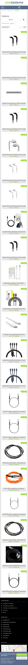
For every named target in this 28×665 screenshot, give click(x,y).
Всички (12, 23)
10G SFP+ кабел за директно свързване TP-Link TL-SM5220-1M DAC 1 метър (14, 411)
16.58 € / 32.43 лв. (14, 362)
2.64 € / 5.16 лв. (14, 53)
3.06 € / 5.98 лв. (14, 105)
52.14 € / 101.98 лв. (14, 516)
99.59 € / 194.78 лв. (14, 593)
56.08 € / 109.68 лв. (14, 541)
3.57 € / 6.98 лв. (14, 156)
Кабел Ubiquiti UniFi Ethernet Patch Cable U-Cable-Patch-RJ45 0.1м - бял (14, 77)
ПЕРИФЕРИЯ (5, 626)
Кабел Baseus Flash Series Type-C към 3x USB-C (14, 360)
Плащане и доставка (7, 605)
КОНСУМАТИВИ (6, 631)
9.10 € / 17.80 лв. (14, 285)
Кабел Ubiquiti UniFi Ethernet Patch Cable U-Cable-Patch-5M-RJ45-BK (14, 257)
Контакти (4, 610)
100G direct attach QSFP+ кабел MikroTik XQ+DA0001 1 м (14, 463)
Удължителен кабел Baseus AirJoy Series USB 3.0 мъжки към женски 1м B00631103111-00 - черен (14, 232)
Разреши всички (21, 654)
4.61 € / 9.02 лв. (14, 182)
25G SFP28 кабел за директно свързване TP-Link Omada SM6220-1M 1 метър (14, 514)
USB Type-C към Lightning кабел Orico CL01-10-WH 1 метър (14, 334)
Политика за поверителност (9, 608)
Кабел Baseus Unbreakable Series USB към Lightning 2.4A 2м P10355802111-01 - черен (14, 309)
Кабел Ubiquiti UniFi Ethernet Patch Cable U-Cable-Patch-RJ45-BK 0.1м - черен (14, 52)
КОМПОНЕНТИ (5, 629)
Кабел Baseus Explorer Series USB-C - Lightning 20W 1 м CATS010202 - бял (14, 283)
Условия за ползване (7, 603)
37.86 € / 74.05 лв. (14, 464)
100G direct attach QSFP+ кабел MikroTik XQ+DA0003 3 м (14, 540)
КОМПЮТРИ (5, 620)
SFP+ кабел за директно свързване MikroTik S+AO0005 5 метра (14, 488)
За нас (3, 612)
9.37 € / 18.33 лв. (14, 310)
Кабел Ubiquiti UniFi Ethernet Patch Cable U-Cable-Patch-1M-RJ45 (14, 154)
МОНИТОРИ (5, 624)
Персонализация (21, 658)
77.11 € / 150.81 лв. (14, 567)
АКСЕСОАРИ (5, 635)
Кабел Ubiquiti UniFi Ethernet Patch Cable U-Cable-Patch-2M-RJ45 (14, 180)
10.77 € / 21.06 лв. (14, 336)
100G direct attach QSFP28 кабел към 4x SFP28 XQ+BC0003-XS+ (14, 565)
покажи (21, 27)
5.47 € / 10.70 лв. (14, 207)
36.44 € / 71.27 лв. (14, 439)
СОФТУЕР (4, 637)
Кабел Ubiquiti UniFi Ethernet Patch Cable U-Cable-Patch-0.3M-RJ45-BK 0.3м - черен (14, 129)
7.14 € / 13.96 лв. (14, 259)
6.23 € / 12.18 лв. (14, 233)
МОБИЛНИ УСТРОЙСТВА (8, 622)
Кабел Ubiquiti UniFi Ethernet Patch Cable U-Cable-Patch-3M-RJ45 (14, 206)
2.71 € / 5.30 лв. (14, 79)
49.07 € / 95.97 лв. (14, 490)
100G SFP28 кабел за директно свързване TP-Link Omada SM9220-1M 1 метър (14, 591)
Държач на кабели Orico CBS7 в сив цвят (14, 103)
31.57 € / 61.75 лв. (14, 413)
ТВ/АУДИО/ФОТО (6, 633)
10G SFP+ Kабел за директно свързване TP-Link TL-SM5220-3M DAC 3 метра (14, 437)
